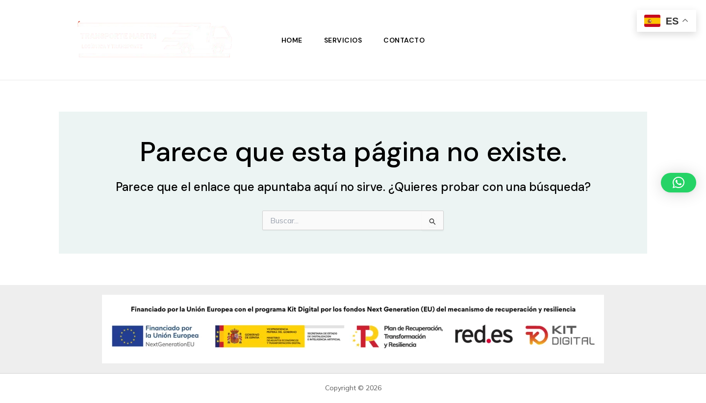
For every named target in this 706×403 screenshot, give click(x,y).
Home (292, 40)
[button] (678, 182)
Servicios (343, 40)
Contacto (404, 40)
